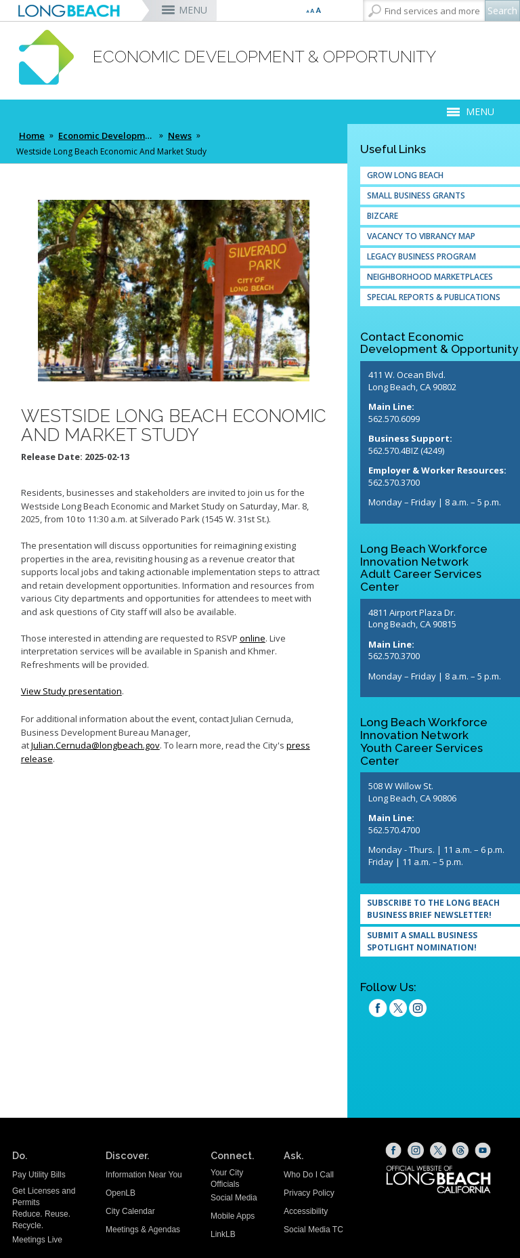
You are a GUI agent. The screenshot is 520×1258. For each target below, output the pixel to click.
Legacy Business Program (421, 256)
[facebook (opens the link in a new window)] (377, 1010)
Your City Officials (227, 1178)
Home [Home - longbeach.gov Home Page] (32, 135)
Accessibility (306, 1211)
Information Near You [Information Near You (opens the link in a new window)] (144, 1174)
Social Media (234, 1197)
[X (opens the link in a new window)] (438, 1150)
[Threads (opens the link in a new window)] (460, 1150)
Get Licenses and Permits (43, 1196)
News (180, 135)
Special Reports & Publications (433, 297)
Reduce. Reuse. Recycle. (41, 1219)
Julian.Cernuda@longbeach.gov (95, 745)
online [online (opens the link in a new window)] (252, 638)
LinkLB (223, 1234)
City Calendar (130, 1211)
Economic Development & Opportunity (107, 135)
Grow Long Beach (405, 175)
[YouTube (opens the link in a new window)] (483, 1150)
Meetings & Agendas (143, 1229)
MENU (193, 9)
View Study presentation (71, 691)
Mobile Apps (233, 1216)
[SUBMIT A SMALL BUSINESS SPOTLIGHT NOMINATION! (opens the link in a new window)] (440, 942)
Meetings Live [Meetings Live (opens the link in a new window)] (37, 1239)
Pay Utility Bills (39, 1174)
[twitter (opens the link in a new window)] (398, 1010)
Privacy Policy (309, 1193)
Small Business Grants (416, 195)
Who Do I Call (309, 1174)
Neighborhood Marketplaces (430, 276)
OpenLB (120, 1193)
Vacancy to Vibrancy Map (421, 236)
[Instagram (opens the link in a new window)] (418, 1010)
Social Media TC (313, 1229)
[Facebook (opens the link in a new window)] (393, 1150)
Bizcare (382, 216)
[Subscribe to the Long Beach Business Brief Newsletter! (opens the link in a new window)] (440, 909)
